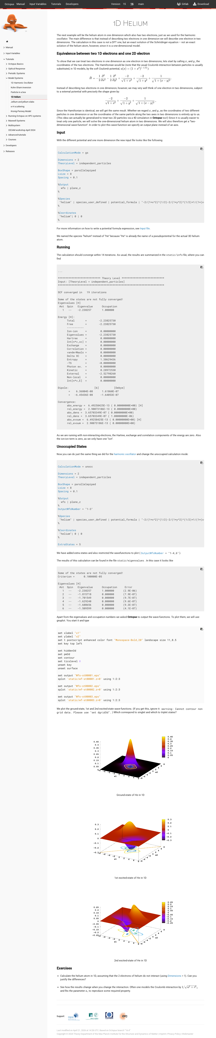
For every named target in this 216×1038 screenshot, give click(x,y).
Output (64, 184)
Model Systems (15, 78)
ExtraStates (66, 544)
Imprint (162, 1034)
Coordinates (67, 212)
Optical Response (16, 68)
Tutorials (56, 4)
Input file (145, 228)
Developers (72, 4)
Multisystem (14, 125)
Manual (21, 4)
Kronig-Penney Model (21, 111)
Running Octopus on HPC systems (24, 116)
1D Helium (16, 97)
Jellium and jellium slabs (22, 102)
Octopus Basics (15, 64)
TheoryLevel (66, 163)
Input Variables (38, 4)
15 (124, 4)
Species (64, 198)
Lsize (61, 173)
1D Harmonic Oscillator (22, 83)
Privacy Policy (174, 1034)
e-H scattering (17, 106)
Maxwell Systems (16, 120)
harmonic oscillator (125, 454)
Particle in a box (18, 92)
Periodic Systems (16, 73)
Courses (12, 139)
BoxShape (64, 170)
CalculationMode (69, 152)
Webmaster (187, 1034)
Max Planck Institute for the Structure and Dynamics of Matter (128, 1034)
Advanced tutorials (17, 135)
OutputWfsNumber (69, 509)
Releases (10, 151)
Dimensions (65, 159)
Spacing (63, 177)
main (141, 4)
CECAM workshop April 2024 (21, 130)
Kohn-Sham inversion (21, 87)
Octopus (9, 4)
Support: (61, 1016)
